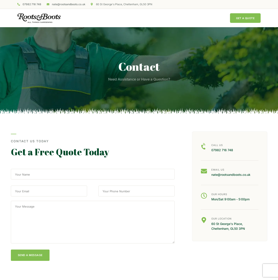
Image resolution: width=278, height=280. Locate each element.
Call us (217, 145)
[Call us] (204, 147)
